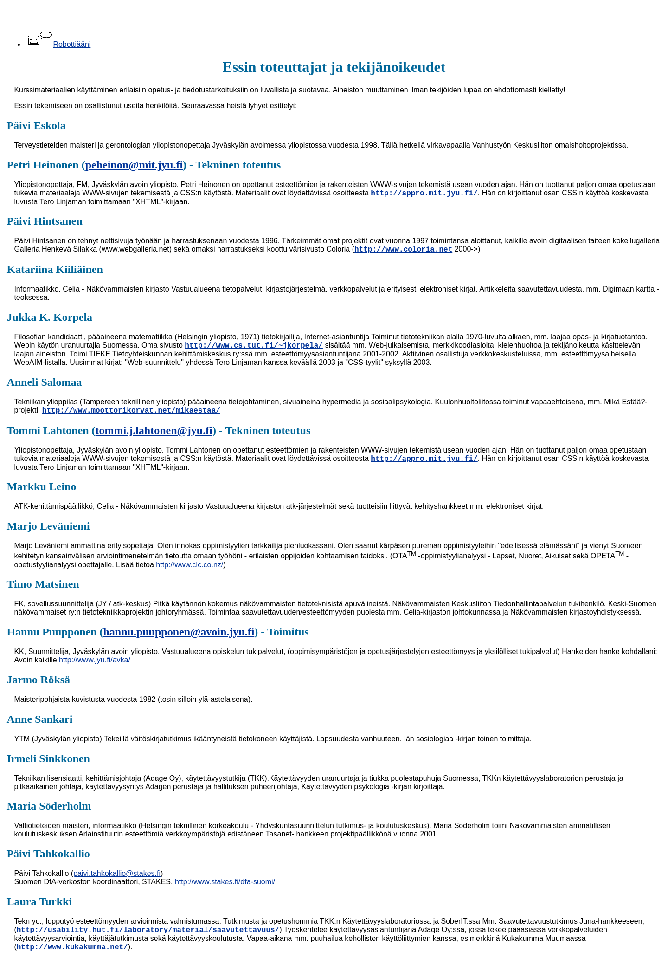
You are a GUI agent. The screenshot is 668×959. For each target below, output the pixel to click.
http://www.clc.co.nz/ (189, 565)
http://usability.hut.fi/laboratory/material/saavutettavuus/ (148, 930)
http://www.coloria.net (403, 250)
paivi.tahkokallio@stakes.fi (117, 873)
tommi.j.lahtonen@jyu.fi (154, 430)
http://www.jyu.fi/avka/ (94, 660)
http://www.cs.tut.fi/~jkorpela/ (254, 346)
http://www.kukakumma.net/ (72, 947)
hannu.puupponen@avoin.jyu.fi (179, 632)
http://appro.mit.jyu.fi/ (424, 193)
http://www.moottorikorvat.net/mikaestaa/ (131, 411)
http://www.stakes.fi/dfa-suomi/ (225, 882)
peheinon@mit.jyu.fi (134, 165)
